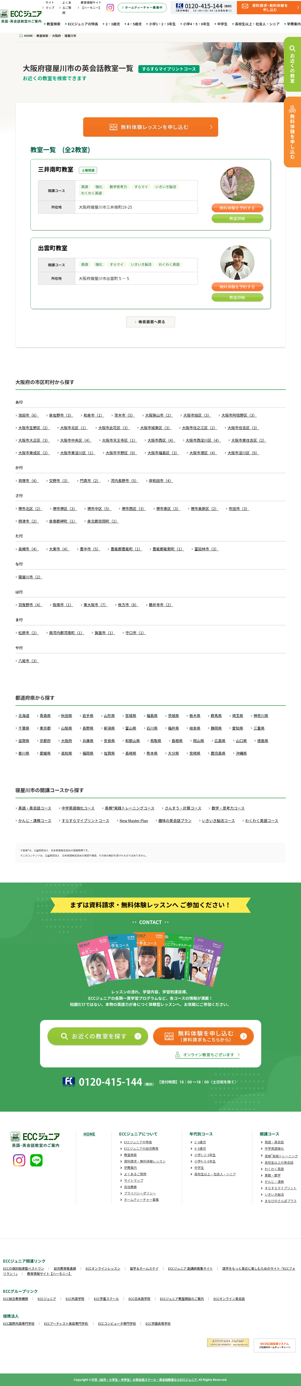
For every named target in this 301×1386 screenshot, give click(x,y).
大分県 (173, 753)
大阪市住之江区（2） (199, 427)
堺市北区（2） (30, 508)
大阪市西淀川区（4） (203, 440)
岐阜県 (195, 728)
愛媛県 (45, 753)
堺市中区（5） (99, 508)
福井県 (173, 728)
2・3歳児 (112, 23)
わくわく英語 (274, 1168)
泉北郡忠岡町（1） (103, 521)
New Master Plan (134, 820)
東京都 (45, 728)
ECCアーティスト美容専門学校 (66, 1323)
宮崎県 (195, 753)
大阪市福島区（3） (163, 452)
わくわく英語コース (261, 820)
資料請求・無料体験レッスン (145, 1161)
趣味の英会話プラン (175, 820)
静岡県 (216, 728)
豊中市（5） (90, 548)
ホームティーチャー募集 (141, 1199)
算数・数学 (273, 1175)
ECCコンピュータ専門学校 (117, 1323)
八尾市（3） (28, 660)
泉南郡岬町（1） (63, 521)
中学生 (222, 23)
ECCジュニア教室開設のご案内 (182, 1298)
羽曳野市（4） (30, 604)
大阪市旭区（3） (197, 415)
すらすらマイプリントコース (85, 820)
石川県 (152, 728)
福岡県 (88, 753)
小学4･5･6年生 (205, 1161)
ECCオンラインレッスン (103, 1268)
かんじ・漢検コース (34, 820)
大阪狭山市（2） (159, 415)
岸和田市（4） (161, 480)
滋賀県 (23, 740)
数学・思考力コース (228, 808)
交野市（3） (59, 480)
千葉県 (23, 728)
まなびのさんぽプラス (281, 1200)
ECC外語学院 (75, 1298)
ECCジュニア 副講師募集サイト (190, 1268)
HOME (89, 1134)
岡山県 (198, 740)
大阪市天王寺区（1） (119, 440)
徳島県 (262, 740)
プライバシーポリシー (140, 1193)
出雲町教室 (53, 247)
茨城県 (173, 715)
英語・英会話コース (34, 808)
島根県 (177, 740)
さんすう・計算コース (183, 808)
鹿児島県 (218, 753)
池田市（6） (28, 415)
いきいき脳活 (274, 1194)
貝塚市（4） (28, 480)
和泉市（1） (94, 415)
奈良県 (109, 740)
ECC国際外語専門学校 (19, 1323)
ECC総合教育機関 (15, 1298)
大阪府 (66, 740)
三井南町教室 (55, 169)
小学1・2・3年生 (162, 23)
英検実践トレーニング (281, 1156)
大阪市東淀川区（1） (77, 452)
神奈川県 (261, 715)
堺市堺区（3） (65, 508)
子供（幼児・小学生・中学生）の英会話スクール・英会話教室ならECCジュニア (144, 1379)
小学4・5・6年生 (196, 23)
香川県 (23, 753)
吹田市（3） (239, 508)
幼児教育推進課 (65, 1268)
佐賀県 (109, 753)
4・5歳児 (134, 23)
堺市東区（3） (168, 508)
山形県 (109, 715)
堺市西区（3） (134, 508)
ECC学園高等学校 (158, 1323)
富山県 (130, 728)
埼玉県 (237, 715)
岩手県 (88, 715)
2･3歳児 (200, 1142)
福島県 (152, 715)
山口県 (241, 740)
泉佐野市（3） (61, 415)
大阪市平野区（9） (121, 452)
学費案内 (130, 1167)
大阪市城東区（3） (156, 427)
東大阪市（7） (96, 604)
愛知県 (237, 728)
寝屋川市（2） (30, 576)
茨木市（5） (124, 415)
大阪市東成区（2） (34, 452)
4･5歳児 (200, 1148)
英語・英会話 (274, 1142)
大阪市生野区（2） (34, 427)
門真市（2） (90, 480)
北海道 (23, 715)
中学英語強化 (274, 1148)
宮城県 (130, 715)
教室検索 (53, 23)
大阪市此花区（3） (114, 427)
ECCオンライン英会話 (229, 1298)
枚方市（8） (128, 604)
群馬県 (216, 715)
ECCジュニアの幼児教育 (141, 1148)
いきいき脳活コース (218, 820)
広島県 (220, 740)
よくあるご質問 (66, 7)
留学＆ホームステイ (144, 1268)
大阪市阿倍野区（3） (239, 415)
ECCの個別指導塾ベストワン (23, 1268)
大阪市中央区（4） (76, 440)
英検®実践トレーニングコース (129, 808)
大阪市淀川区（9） (243, 452)
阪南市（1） (63, 604)
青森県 (45, 715)
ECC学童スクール (106, 1298)
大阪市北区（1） (74, 427)
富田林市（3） (206, 548)
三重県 (259, 728)
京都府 (45, 740)
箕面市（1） (105, 632)
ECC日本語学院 (139, 1298)
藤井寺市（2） (161, 604)
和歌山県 (132, 740)
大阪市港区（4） (203, 452)
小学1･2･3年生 (205, 1154)
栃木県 (195, 715)
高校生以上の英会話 (279, 1162)
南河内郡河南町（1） (66, 632)
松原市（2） (28, 632)
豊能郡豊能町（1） (126, 548)
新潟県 (109, 728)
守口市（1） (135, 632)
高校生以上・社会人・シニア (257, 23)
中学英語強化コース (78, 808)
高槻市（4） (28, 548)
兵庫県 (88, 740)
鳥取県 (155, 740)
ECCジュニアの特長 (83, 23)
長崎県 (130, 753)
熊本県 (152, 753)
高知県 (66, 753)
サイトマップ (133, 1180)
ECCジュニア (47, 1298)
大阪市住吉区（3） (243, 427)
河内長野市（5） (124, 480)
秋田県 (66, 715)
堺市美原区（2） (204, 508)
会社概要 (130, 1186)
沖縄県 (241, 753)
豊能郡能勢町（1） (168, 548)
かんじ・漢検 (274, 1181)
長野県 (88, 728)
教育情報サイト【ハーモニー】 (49, 1273)
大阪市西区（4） (161, 440)
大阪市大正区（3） (34, 440)
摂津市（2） (28, 521)
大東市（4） (59, 548)
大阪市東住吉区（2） (248, 440)
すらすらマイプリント (281, 1188)
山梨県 (66, 728)
